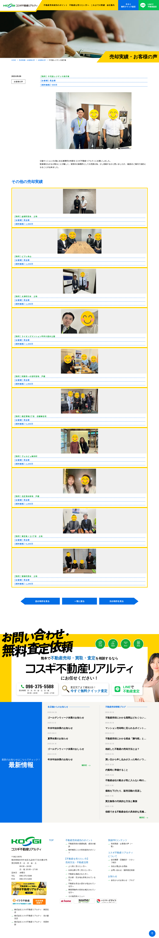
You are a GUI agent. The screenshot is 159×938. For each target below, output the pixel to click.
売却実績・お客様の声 (27, 60)
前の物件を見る (42, 601)
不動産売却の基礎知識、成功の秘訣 (82, 844)
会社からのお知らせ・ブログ (122, 879)
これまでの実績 (98, 5)
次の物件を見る (116, 601)
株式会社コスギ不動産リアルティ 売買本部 (31, 922)
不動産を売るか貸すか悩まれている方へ (82, 883)
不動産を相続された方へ (78, 873)
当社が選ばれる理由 (119, 865)
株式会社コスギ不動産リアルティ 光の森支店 (31, 916)
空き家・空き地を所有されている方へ (82, 877)
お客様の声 (42, 60)
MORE (84, 764)
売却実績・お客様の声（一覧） (122, 844)
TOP (51, 839)
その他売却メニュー (76, 895)
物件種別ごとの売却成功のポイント (82, 850)
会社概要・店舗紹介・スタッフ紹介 (122, 860)
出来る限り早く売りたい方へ (80, 869)
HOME (13, 60)
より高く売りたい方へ (77, 865)
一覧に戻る (79, 601)
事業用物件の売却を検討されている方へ (82, 890)
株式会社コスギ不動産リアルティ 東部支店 (31, 909)
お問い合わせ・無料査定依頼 (122, 869)
